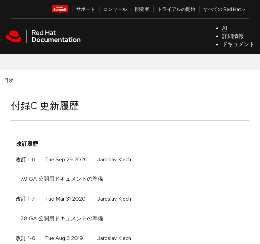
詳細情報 (233, 36)
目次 (10, 80)
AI (224, 28)
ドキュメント (238, 44)
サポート (85, 9)
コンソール (115, 9)
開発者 (142, 9)
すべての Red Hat (225, 9)
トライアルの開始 (176, 9)
